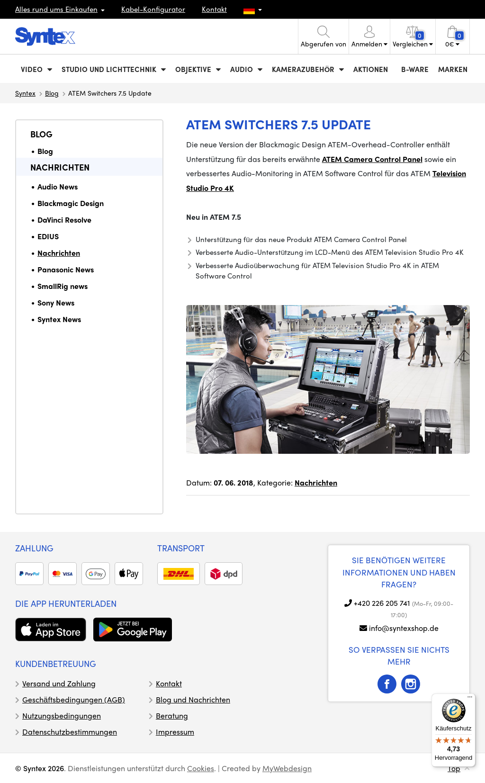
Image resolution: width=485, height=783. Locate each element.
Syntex (25, 93)
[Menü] (470, 699)
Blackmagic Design (70, 203)
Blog (52, 93)
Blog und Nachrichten (193, 699)
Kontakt (214, 9)
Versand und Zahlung (59, 683)
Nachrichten (60, 167)
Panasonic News (65, 269)
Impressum (175, 731)
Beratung (172, 715)
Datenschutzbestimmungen (69, 731)
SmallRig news (62, 285)
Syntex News (59, 319)
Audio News (57, 186)
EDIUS (48, 236)
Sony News (55, 302)
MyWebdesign (287, 768)
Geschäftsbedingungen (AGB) (73, 699)
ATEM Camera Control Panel (372, 158)
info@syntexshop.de (404, 627)
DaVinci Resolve (64, 219)
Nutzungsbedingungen (61, 715)
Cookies (200, 768)
